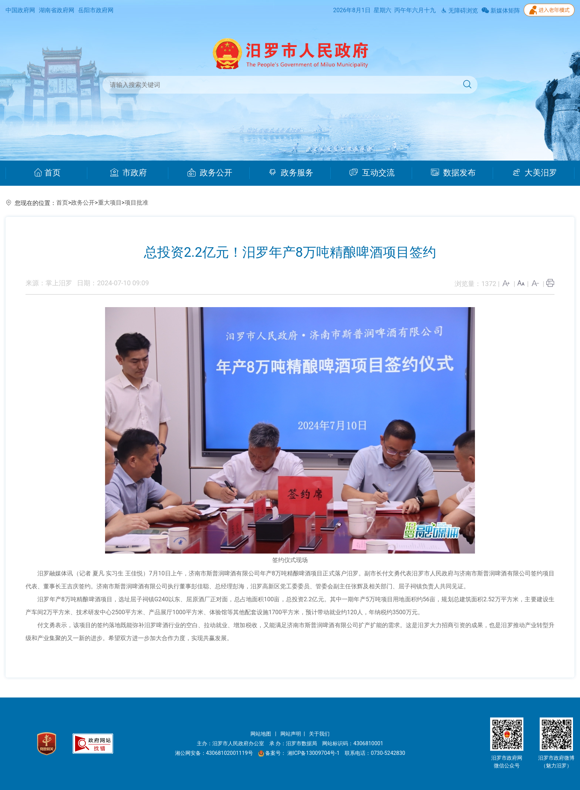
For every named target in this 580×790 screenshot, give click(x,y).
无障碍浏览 (459, 10)
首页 (47, 173)
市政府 (128, 173)
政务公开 (210, 173)
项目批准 (136, 202)
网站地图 (261, 734)
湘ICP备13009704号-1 (314, 753)
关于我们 (319, 734)
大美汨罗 (534, 173)
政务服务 (291, 173)
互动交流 (372, 173)
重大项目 (110, 202)
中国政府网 (20, 10)
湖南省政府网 (56, 10)
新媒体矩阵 (501, 10)
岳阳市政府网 (96, 10)
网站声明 (290, 734)
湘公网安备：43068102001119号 (214, 753)
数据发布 (453, 173)
